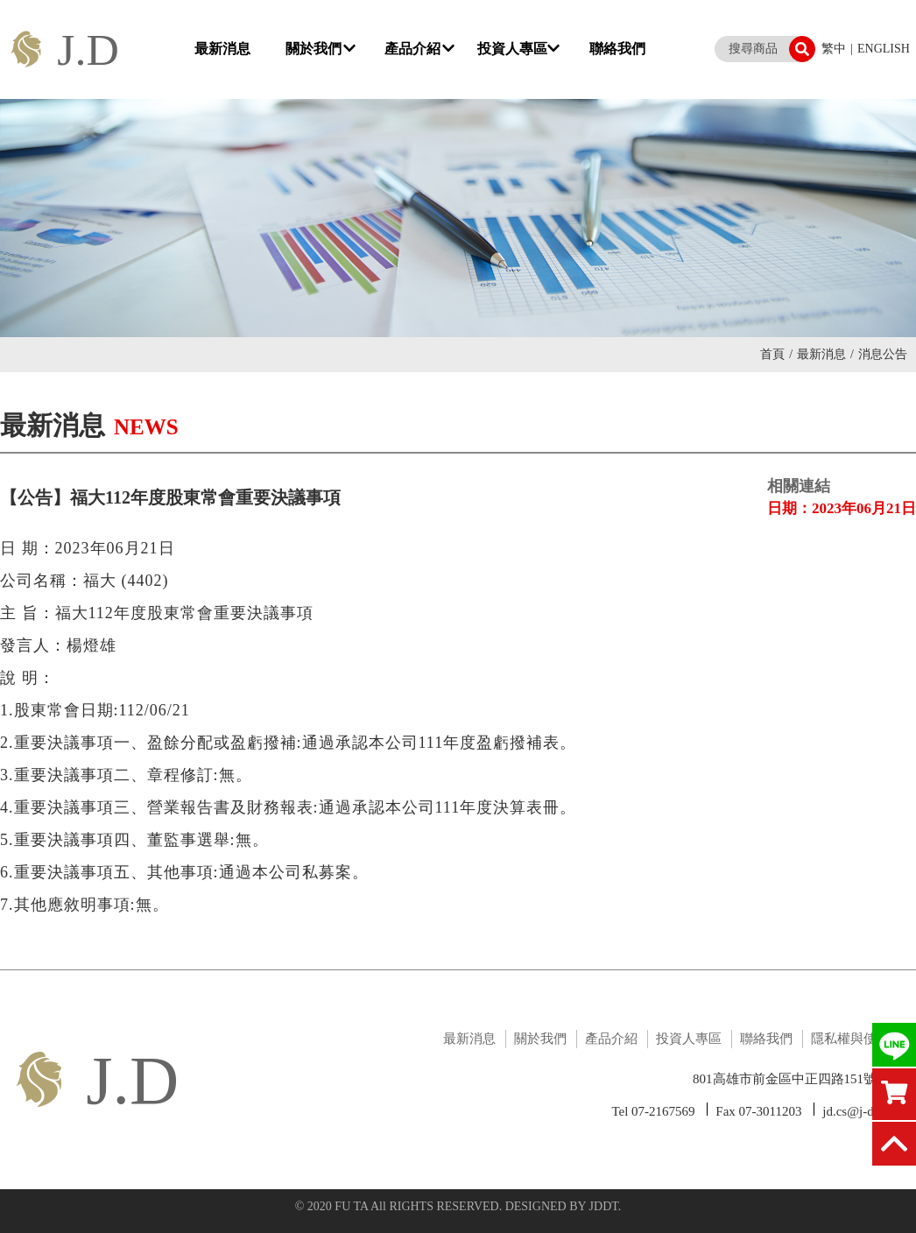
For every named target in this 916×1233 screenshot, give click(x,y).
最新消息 (223, 48)
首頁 (776, 354)
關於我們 (320, 48)
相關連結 (798, 486)
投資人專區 (518, 48)
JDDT (603, 1206)
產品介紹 (419, 48)
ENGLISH (883, 48)
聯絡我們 (617, 48)
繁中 (833, 48)
